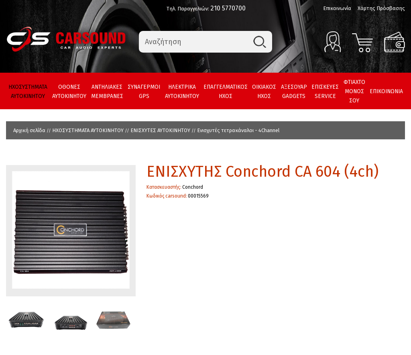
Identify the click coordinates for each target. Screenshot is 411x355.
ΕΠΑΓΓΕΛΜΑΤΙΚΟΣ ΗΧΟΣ (225, 92)
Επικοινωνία (337, 8)
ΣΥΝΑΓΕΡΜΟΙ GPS (144, 92)
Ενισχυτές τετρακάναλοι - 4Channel (238, 130)
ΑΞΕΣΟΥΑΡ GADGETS (294, 92)
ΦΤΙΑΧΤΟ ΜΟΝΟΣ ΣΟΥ (354, 91)
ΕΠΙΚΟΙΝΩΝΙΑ (386, 91)
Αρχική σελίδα (29, 130)
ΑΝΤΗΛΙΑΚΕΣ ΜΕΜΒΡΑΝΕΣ (107, 92)
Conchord (192, 187)
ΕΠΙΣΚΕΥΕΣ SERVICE (325, 92)
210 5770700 (228, 8)
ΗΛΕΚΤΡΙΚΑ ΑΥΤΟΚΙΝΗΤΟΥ (182, 92)
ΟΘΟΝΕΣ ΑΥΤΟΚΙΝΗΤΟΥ (69, 92)
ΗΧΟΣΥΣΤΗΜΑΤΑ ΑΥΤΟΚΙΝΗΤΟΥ (27, 92)
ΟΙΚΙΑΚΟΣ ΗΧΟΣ (264, 92)
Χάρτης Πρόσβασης (381, 8)
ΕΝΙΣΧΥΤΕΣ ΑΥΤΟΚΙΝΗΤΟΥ (160, 130)
